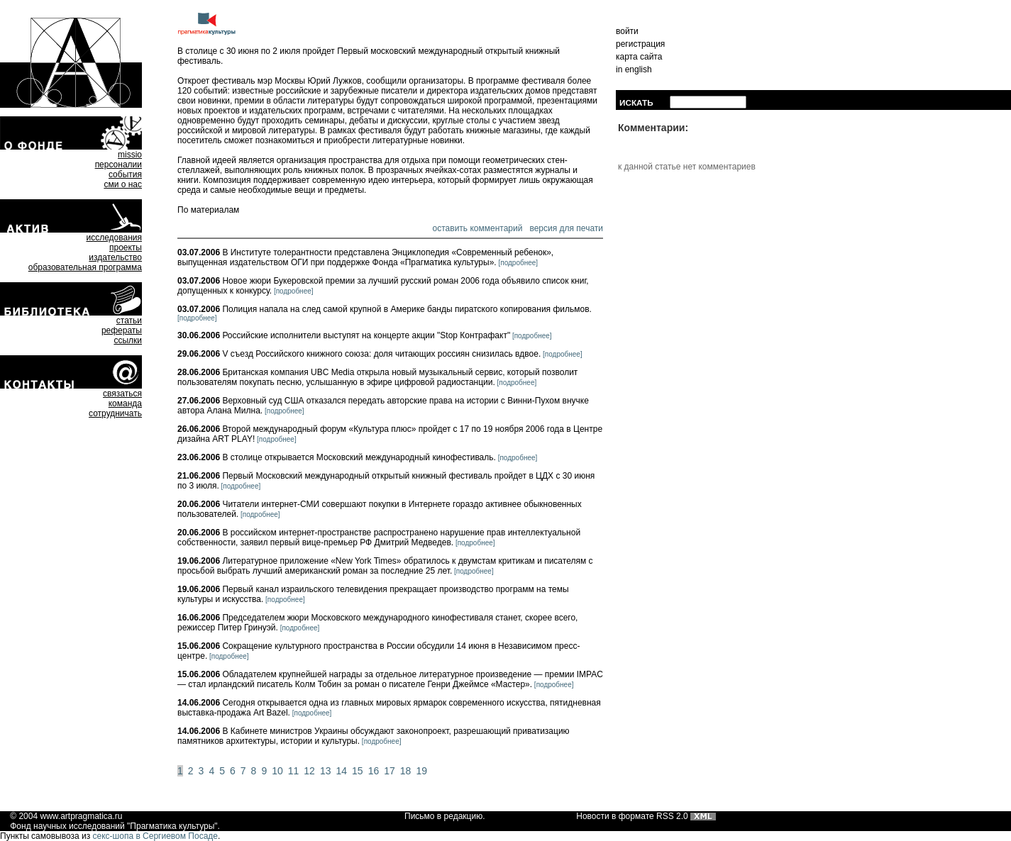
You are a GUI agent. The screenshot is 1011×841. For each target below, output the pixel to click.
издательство (115, 257)
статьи (129, 320)
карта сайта (639, 57)
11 (293, 770)
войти (627, 31)
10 (277, 770)
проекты (125, 247)
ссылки (128, 340)
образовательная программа (85, 267)
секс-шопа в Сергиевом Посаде (155, 836)
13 (325, 770)
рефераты (121, 330)
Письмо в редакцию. (444, 816)
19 (421, 770)
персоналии (118, 164)
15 (357, 770)
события (125, 174)
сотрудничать (115, 413)
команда (125, 403)
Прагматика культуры (172, 826)
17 (389, 770)
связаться (122, 394)
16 (374, 770)
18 (405, 770)
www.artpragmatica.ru (81, 816)
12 (309, 770)
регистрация (640, 44)
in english (634, 69)
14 (341, 770)
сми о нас (123, 184)
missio (130, 155)
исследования (114, 238)
